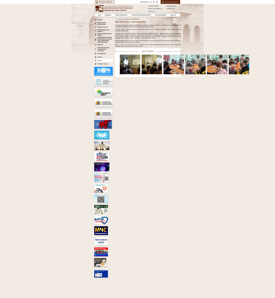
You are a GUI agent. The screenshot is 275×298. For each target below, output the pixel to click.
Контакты (173, 15)
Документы (108, 15)
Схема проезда (151, 11)
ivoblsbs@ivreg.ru (171, 6)
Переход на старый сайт (105, 2)
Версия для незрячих (172, 2)
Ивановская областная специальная (119, 9)
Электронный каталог (121, 15)
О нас (99, 15)
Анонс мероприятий (160, 15)
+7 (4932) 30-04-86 (153, 6)
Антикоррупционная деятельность (141, 15)
